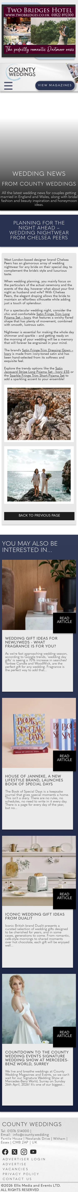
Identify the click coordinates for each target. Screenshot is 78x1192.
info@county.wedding (31, 1135)
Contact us (17, 1179)
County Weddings (32, 1125)
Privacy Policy (21, 1174)
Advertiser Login (24, 1159)
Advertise (15, 1164)
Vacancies (15, 1169)
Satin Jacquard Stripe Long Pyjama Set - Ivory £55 (36, 370)
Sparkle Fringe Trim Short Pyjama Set (37, 375)
